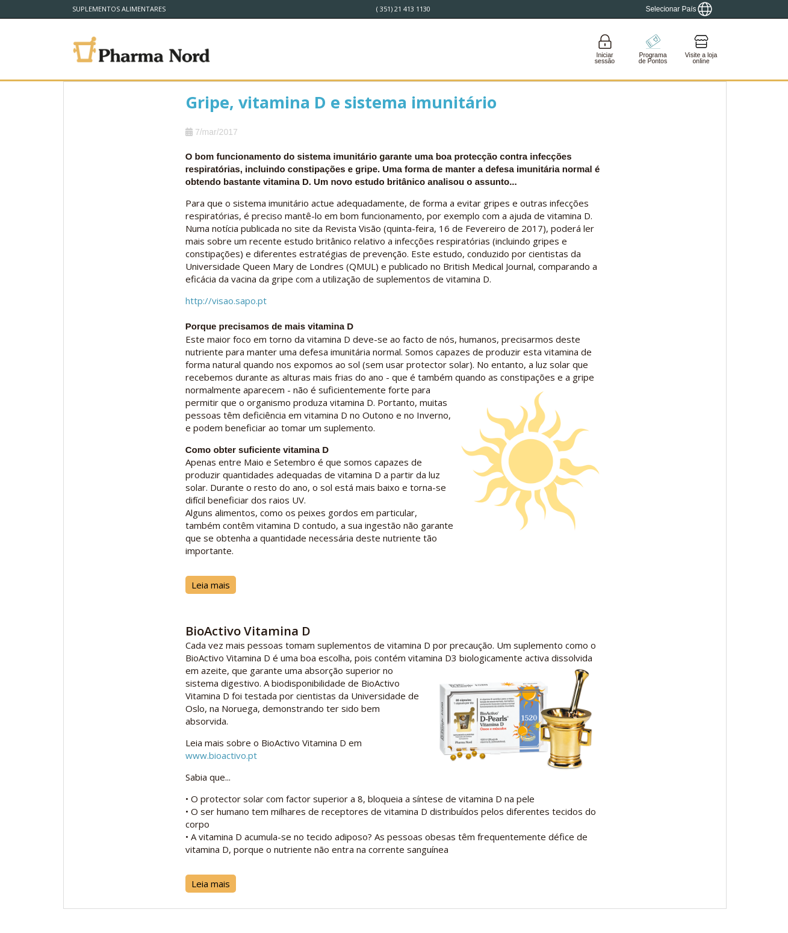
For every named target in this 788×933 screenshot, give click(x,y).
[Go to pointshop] (653, 49)
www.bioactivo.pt (221, 755)
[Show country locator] (679, 9)
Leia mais (210, 585)
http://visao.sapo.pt (226, 301)
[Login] (605, 49)
